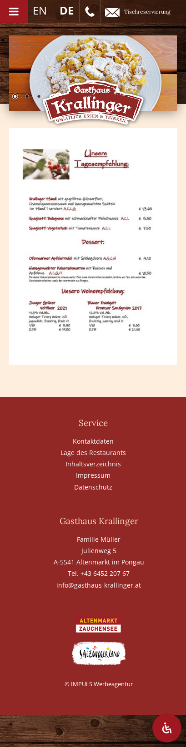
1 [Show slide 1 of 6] (15, 97)
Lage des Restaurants (93, 452)
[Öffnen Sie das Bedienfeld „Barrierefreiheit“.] (166, 727)
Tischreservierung (138, 12)
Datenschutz (93, 487)
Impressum (93, 475)
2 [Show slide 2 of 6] (27, 97)
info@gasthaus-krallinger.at (98, 585)
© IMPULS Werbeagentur (99, 684)
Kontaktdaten (93, 441)
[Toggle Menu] (14, 11)
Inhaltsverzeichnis (93, 464)
